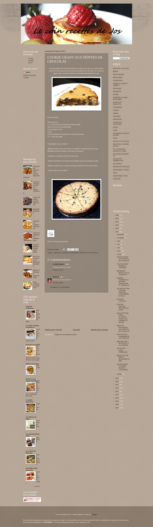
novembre (120, 238)
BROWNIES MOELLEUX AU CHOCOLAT (123, 273)
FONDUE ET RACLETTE (117, 103)
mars (119, 251)
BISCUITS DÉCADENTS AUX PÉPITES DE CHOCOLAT (123, 328)
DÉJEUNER (117, 88)
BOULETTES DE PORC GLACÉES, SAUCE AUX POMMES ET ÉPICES (122, 317)
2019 (117, 228)
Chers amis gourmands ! (38, 459)
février (119, 254)
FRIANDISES (117, 107)
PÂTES (115, 127)
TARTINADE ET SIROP (121, 170)
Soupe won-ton (38, 406)
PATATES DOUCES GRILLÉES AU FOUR (123, 307)
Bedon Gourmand (32, 364)
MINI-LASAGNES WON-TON (36, 285)
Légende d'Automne (30, 307)
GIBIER (115, 113)
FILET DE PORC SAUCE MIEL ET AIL (36, 201)
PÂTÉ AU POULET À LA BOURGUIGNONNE (36, 261)
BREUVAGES (117, 77)
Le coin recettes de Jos (31, 60)
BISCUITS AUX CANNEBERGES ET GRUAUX (123, 336)
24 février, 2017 (58, 270)
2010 (117, 398)
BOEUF (115, 71)
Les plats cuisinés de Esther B (32, 326)
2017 (117, 232)
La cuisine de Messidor (31, 452)
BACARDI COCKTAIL (121, 300)
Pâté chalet (38, 367)
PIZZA (115, 130)
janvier (119, 374)
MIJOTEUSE (117, 119)
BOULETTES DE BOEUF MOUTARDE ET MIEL (123, 358)
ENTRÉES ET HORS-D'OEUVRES (120, 98)
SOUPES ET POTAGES (121, 167)
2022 (117, 218)
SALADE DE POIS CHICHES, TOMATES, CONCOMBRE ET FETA (123, 292)
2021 (117, 222)
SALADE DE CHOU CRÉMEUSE (122, 350)
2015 (117, 381)
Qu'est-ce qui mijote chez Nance (32, 380)
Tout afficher (37, 486)
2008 (117, 404)
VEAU (115, 173)
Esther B (56, 277)
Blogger (94, 514)
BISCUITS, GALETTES (121, 68)
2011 (117, 394)
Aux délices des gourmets (31, 469)
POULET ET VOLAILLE (121, 141)
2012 (117, 391)
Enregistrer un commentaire (59, 287)
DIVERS (116, 94)
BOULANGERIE (118, 74)
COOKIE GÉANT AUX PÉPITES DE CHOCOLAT (123, 259)
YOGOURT (117, 179)
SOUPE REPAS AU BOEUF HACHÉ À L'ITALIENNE (122, 367)
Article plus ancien (99, 330)
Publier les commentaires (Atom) (65, 334)
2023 (117, 215)
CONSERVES (118, 80)
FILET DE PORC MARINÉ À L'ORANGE (122, 266)
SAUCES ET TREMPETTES (118, 160)
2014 (117, 385)
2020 (117, 225)
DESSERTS (75, 253)
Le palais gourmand (29, 401)
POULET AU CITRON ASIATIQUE (36, 224)
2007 (117, 408)
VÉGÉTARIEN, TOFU (120, 176)
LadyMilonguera (59, 264)
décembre (120, 234)
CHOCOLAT (66, 253)
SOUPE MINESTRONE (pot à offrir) (36, 248)
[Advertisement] (66, 45)
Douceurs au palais (33, 345)
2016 (117, 378)
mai (118, 244)
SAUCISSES (117, 164)
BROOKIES (38, 439)
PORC (115, 138)
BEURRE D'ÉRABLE (36, 211)
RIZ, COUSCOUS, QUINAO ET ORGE (119, 150)
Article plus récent (53, 330)
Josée (28, 72)
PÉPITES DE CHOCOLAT (89, 253)
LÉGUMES (116, 116)
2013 (117, 388)
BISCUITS (57, 253)
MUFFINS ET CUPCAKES (117, 123)
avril (118, 248)
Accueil (76, 330)
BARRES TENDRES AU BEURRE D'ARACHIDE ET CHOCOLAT (123, 281)
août (119, 241)
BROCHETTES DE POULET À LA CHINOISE (123, 343)
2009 (117, 401)
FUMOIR (116, 110)
